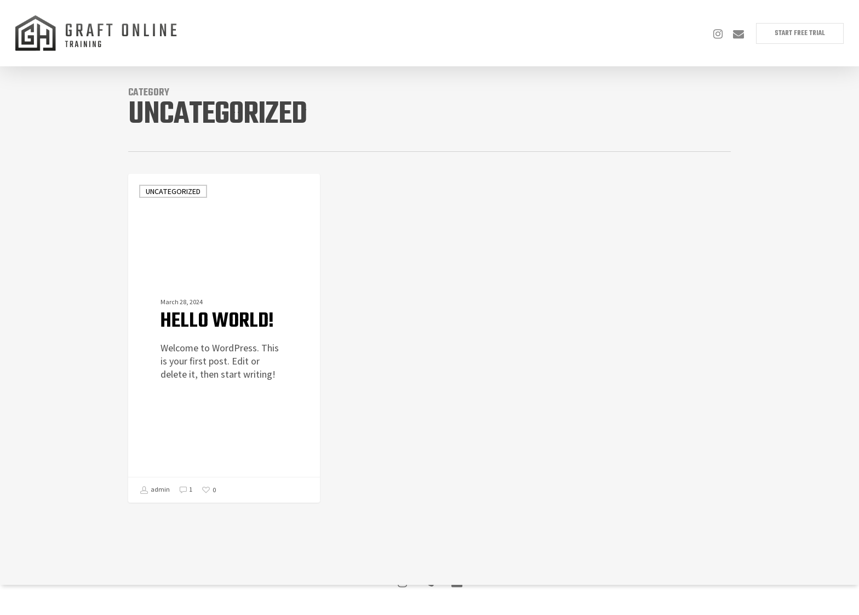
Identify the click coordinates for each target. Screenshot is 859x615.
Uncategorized (173, 191)
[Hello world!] (224, 338)
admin (155, 490)
